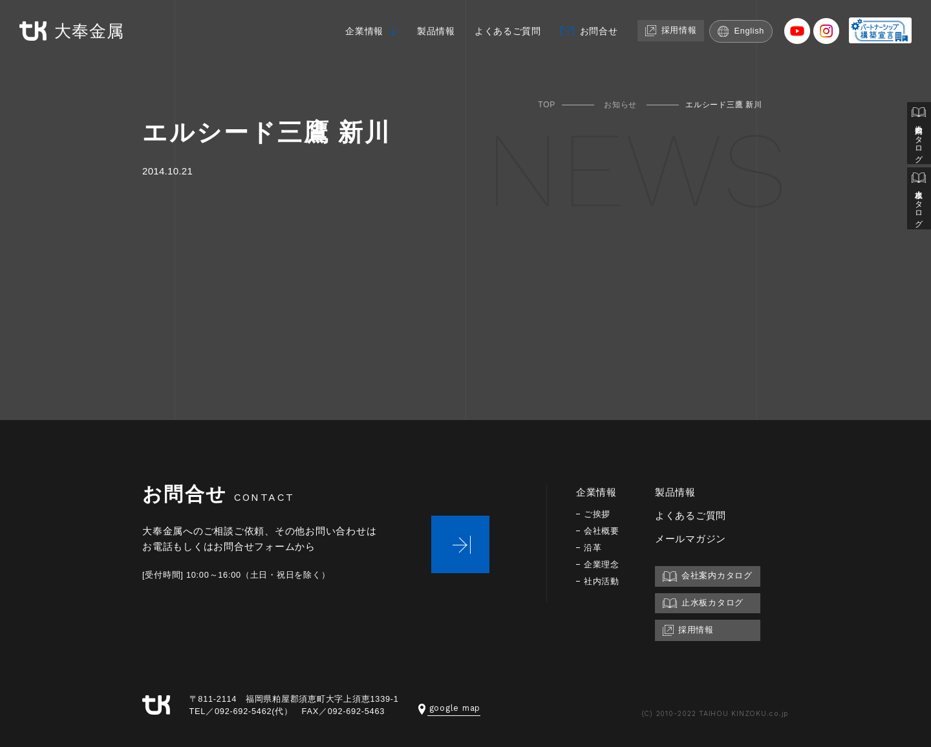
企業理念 (603, 564)
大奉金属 (75, 31)
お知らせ (620, 104)
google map (449, 708)
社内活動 (603, 581)
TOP (546, 104)
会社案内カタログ (919, 134)
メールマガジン (693, 538)
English (741, 30)
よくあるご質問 (498, 31)
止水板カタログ (919, 201)
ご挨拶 (598, 514)
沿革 (593, 547)
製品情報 (423, 31)
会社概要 (603, 531)
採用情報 (668, 30)
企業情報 (348, 31)
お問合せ (593, 31)
